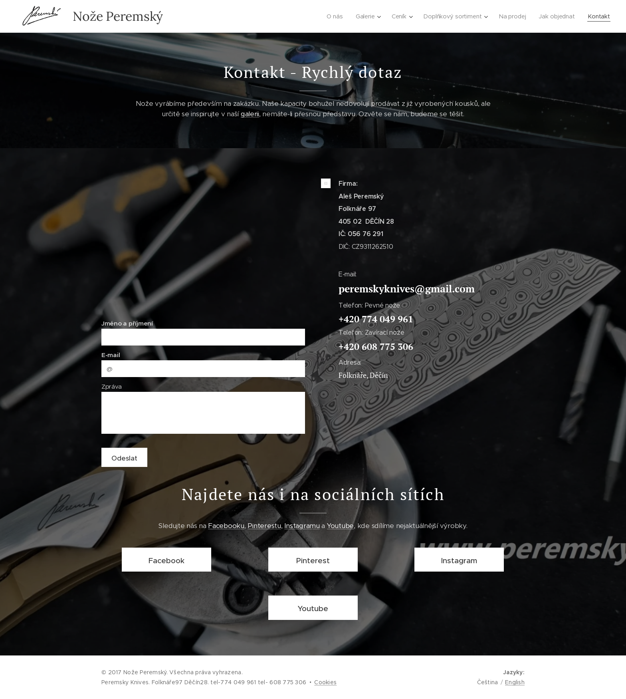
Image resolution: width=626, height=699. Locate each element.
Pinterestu (264, 525)
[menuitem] (335, 16)
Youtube (340, 525)
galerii (250, 113)
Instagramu (301, 525)
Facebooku (226, 525)
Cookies (325, 682)
